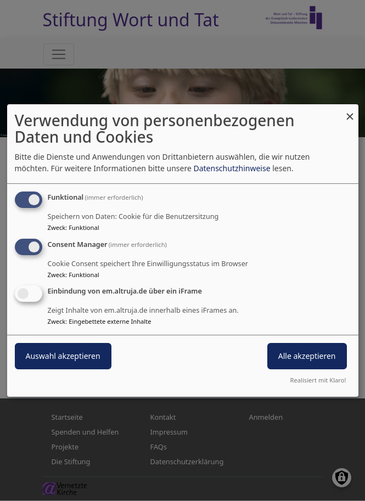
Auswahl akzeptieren (63, 356)
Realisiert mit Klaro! (318, 380)
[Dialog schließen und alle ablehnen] (350, 111)
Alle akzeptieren (307, 356)
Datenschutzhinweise (231, 168)
